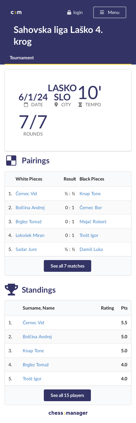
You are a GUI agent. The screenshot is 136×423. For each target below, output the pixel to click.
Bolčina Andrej (30, 207)
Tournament (22, 57)
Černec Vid (26, 193)
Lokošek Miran (30, 235)
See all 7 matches (67, 266)
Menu (109, 12)
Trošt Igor (89, 235)
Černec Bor (91, 207)
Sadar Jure (26, 249)
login (75, 12)
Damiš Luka (91, 249)
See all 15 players (67, 395)
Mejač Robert (93, 221)
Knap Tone (90, 193)
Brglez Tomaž (29, 221)
